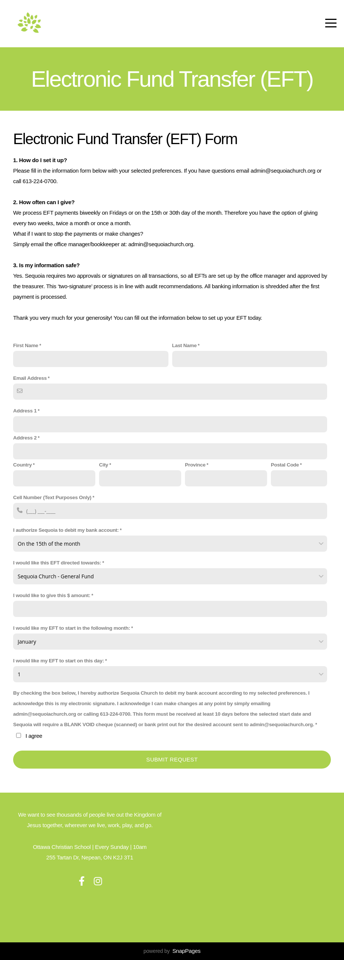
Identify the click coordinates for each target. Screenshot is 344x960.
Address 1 (25, 411)
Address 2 (25, 438)
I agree (34, 736)
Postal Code (285, 465)
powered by (172, 951)
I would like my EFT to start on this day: (58, 661)
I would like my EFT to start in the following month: (71, 628)
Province (195, 465)
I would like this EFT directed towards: (57, 563)
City (103, 465)
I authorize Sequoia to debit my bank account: (66, 530)
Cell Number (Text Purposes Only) (52, 497)
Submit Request (172, 759)
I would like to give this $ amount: (51, 595)
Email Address (30, 378)
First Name (25, 345)
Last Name (184, 345)
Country (22, 465)
